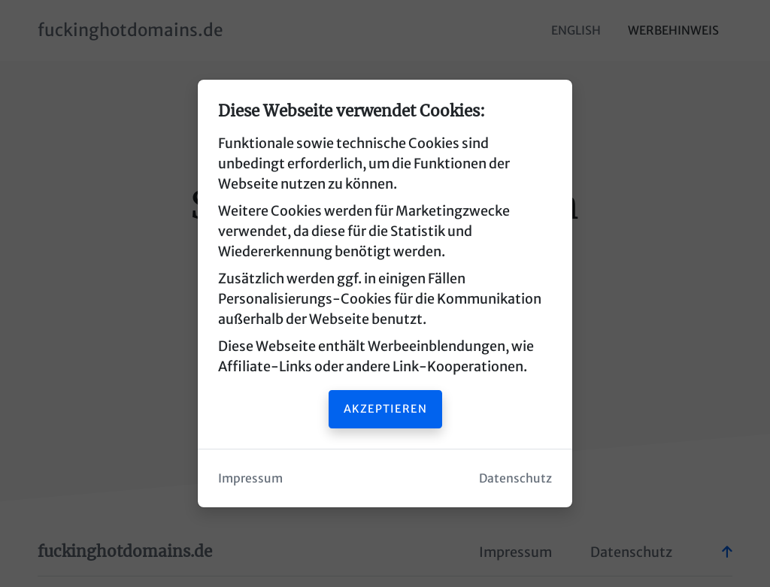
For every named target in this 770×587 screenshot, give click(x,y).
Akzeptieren (385, 409)
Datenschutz (515, 478)
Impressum (250, 478)
